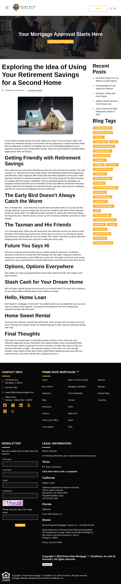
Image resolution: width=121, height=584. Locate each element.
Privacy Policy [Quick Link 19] (104, 393)
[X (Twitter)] (13, 405)
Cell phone (7, 491)
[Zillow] (14, 411)
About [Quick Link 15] (70, 420)
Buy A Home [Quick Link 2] (47, 387)
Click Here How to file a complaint (59, 471)
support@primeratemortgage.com (19, 392)
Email (5, 480)
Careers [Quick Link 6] (45, 413)
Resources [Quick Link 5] (46, 407)
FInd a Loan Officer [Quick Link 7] (50, 420)
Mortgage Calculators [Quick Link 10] (77, 387)
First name (7, 459)
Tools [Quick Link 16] (70, 427)
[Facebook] (5, 405)
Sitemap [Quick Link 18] (101, 387)
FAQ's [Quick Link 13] (70, 407)
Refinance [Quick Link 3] (46, 393)
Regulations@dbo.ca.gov (53, 495)
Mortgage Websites (20, 578)
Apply (98, 8)
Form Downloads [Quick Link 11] (75, 393)
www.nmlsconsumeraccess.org (82, 456)
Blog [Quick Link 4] (44, 400)
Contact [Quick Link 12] (71, 400)
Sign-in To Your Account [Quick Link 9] (78, 380)
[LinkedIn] (21, 405)
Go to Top (47, 564)
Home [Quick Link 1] (44, 380)
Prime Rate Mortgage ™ (76, 556)
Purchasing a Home (35, 90)
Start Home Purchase (60, 41)
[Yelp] (28, 405)
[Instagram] (5, 411)
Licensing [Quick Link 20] (102, 400)
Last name (7, 470)
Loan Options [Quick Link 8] (48, 427)
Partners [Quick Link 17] (101, 380)
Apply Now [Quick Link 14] (72, 413)
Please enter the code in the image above (17, 510)
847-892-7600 (11, 387)
